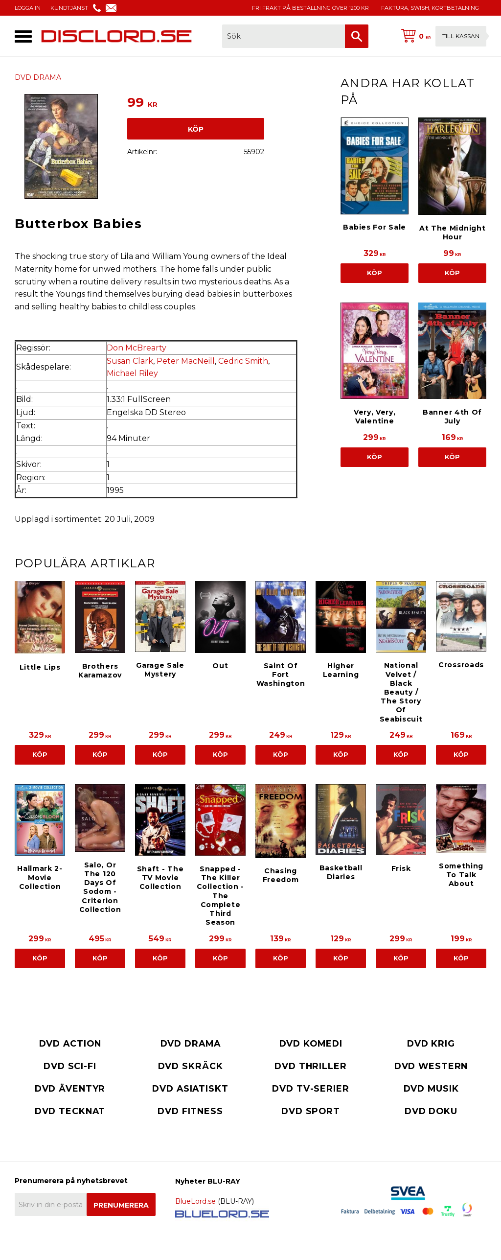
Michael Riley (132, 373)
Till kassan (460, 36)
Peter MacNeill (186, 361)
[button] (23, 36)
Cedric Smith (243, 361)
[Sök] (356, 36)
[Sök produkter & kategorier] (283, 36)
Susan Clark (130, 361)
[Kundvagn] (441, 36)
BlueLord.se (195, 1201)
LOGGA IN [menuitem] (28, 7)
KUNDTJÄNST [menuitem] (69, 7)
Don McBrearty (136, 347)
